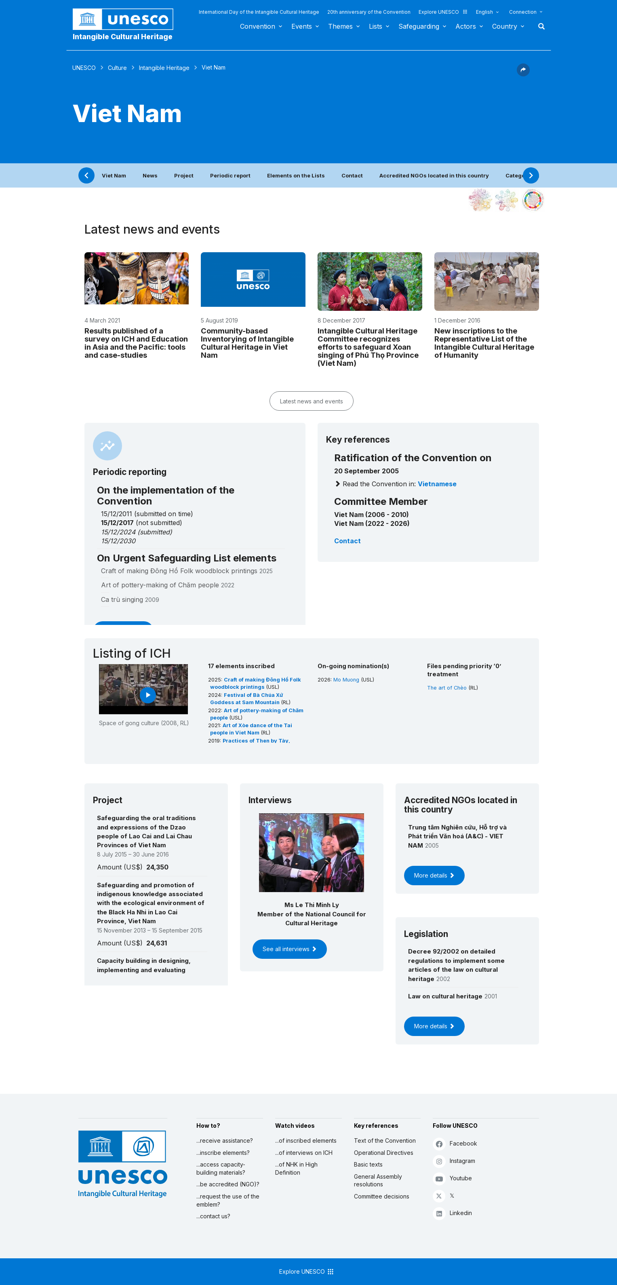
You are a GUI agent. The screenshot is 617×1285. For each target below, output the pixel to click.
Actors (465, 26)
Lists (375, 26)
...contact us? (213, 1216)
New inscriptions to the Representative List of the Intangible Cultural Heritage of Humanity (484, 342)
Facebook (455, 1143)
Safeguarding (418, 26)
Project (184, 175)
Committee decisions (381, 1196)
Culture (117, 67)
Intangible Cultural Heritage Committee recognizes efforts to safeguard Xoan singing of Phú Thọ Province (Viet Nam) (368, 346)
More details (434, 875)
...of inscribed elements (306, 1140)
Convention (257, 26)
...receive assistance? (224, 1140)
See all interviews (290, 948)
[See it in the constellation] (480, 200)
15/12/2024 (118, 532)
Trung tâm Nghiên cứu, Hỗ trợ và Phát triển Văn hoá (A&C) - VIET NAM (457, 836)
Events (301, 26)
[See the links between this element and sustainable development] (533, 200)
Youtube (452, 1178)
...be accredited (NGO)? (227, 1184)
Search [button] (539, 26)
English (484, 12)
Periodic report (230, 175)
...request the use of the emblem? (227, 1200)
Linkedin (452, 1213)
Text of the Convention (385, 1140)
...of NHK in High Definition (296, 1168)
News (150, 175)
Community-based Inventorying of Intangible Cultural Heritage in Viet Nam (247, 342)
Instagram (454, 1161)
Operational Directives (383, 1152)
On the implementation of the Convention (165, 495)
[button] (523, 74)
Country (504, 26)
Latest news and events (311, 401)
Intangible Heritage (164, 67)
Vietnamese (437, 484)
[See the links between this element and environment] (507, 200)
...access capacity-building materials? (220, 1168)
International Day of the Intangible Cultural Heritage (259, 12)
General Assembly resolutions (378, 1180)
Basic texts (368, 1164)
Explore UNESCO (443, 12)
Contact (352, 175)
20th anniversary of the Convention (369, 12)
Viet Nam (114, 175)
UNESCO (84, 67)
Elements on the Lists (296, 175)
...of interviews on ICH (304, 1152)
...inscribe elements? (223, 1152)
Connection (523, 12)
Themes (340, 26)
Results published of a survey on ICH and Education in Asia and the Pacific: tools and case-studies (136, 342)
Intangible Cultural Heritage (123, 36)
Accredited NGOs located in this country (434, 175)
